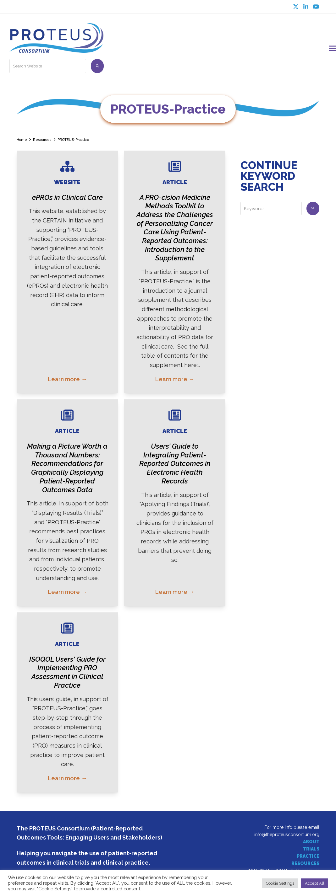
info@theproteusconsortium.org (286, 832)
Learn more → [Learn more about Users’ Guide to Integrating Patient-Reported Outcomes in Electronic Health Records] (174, 589)
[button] (332, 47)
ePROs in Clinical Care (67, 195)
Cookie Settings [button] (280, 883)
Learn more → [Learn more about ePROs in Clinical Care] (67, 376)
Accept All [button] (314, 883)
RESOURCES (305, 860)
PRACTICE (308, 853)
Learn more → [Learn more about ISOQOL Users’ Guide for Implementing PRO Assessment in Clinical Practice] (67, 775)
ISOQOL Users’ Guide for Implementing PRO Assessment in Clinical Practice (67, 670)
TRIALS (311, 846)
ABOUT (311, 839)
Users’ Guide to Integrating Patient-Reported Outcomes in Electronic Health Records (175, 461)
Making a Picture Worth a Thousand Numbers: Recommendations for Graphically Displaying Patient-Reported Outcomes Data (67, 465)
